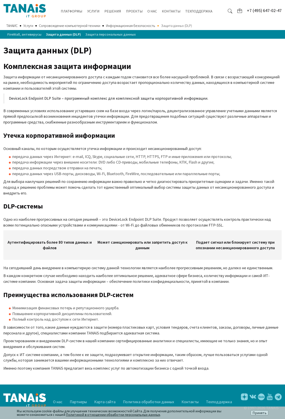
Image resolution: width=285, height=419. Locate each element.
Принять (259, 413)
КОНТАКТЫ (171, 11)
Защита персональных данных (110, 34)
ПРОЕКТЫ (134, 11)
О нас (57, 401)
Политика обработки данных (148, 401)
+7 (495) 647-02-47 (264, 10)
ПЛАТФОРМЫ (71, 11)
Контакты (190, 401)
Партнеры (78, 401)
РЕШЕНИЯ (112, 11)
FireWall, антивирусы (24, 34)
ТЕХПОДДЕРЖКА (198, 11)
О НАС (152, 11)
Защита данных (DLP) (63, 34)
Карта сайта (105, 401)
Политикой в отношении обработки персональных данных (113, 414)
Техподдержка (219, 401)
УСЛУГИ (93, 11)
